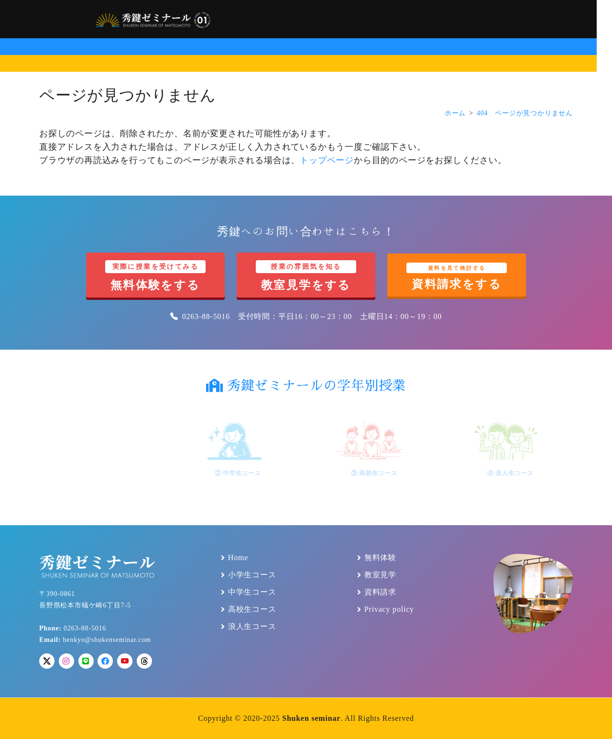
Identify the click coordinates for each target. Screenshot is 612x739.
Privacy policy (389, 609)
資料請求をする (456, 277)
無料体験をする (155, 275)
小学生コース (252, 575)
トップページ (327, 160)
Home (238, 558)
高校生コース (252, 609)
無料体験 (380, 558)
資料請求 (380, 592)
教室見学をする (306, 275)
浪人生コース (252, 626)
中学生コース (252, 592)
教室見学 (380, 575)
